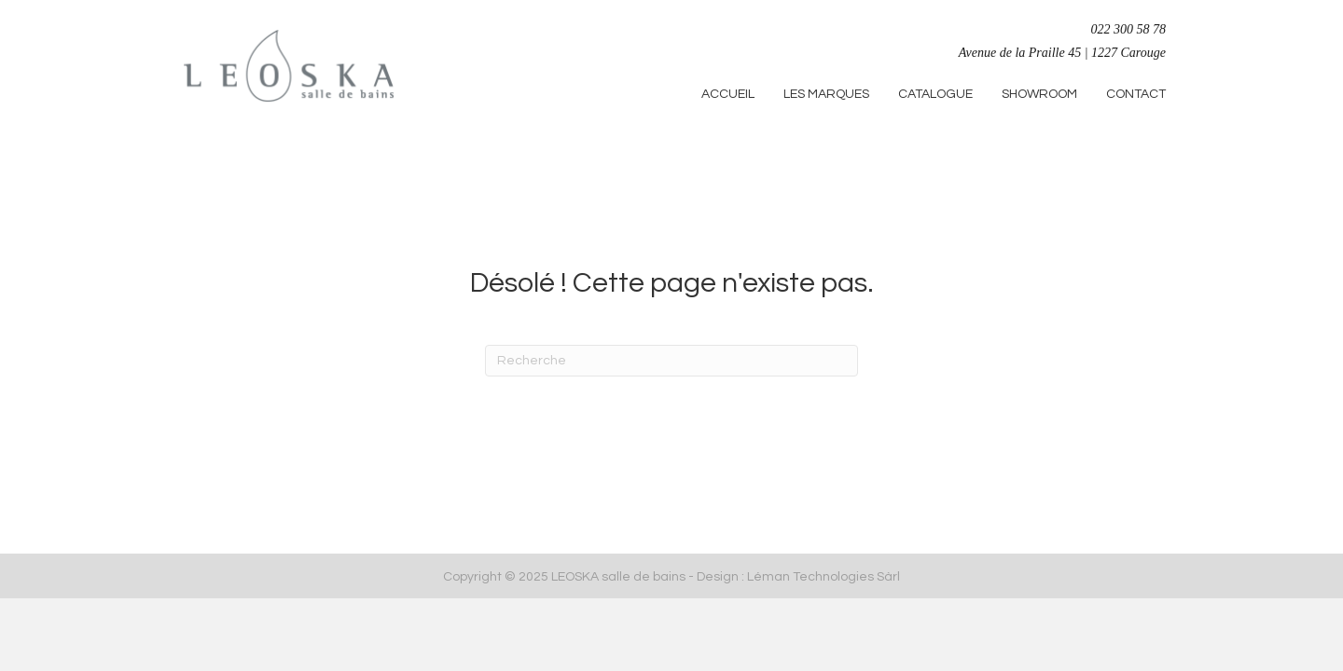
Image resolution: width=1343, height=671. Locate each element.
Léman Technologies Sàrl (823, 576)
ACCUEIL (728, 94)
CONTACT (1136, 94)
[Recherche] (671, 361)
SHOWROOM (1039, 94)
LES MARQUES (826, 94)
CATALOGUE (935, 94)
